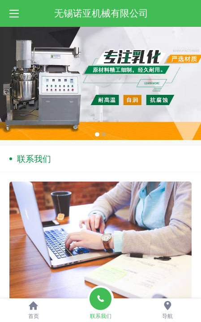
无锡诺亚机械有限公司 (101, 13)
